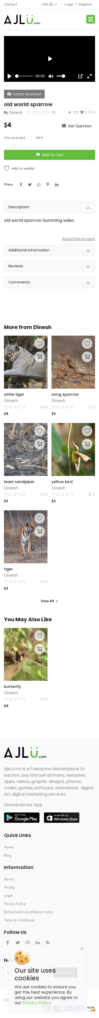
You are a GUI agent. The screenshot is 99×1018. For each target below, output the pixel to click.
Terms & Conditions (19, 920)
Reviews (49, 267)
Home (9, 847)
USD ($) (50, 4)
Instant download (24, 94)
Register (85, 4)
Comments (49, 283)
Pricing (9, 887)
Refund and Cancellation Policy (28, 912)
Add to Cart (49, 154)
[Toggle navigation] (90, 19)
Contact (10, 4)
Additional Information (49, 251)
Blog (7, 855)
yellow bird (62, 481)
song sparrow (65, 394)
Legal (8, 896)
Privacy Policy (15, 904)
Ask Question (77, 126)
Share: (8, 184)
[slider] (24, 76)
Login (68, 4)
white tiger (14, 394)
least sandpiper (19, 481)
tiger (8, 569)
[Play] (9, 76)
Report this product (78, 238)
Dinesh (15, 112)
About (9, 879)
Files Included (14, 138)
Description (49, 207)
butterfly (12, 686)
